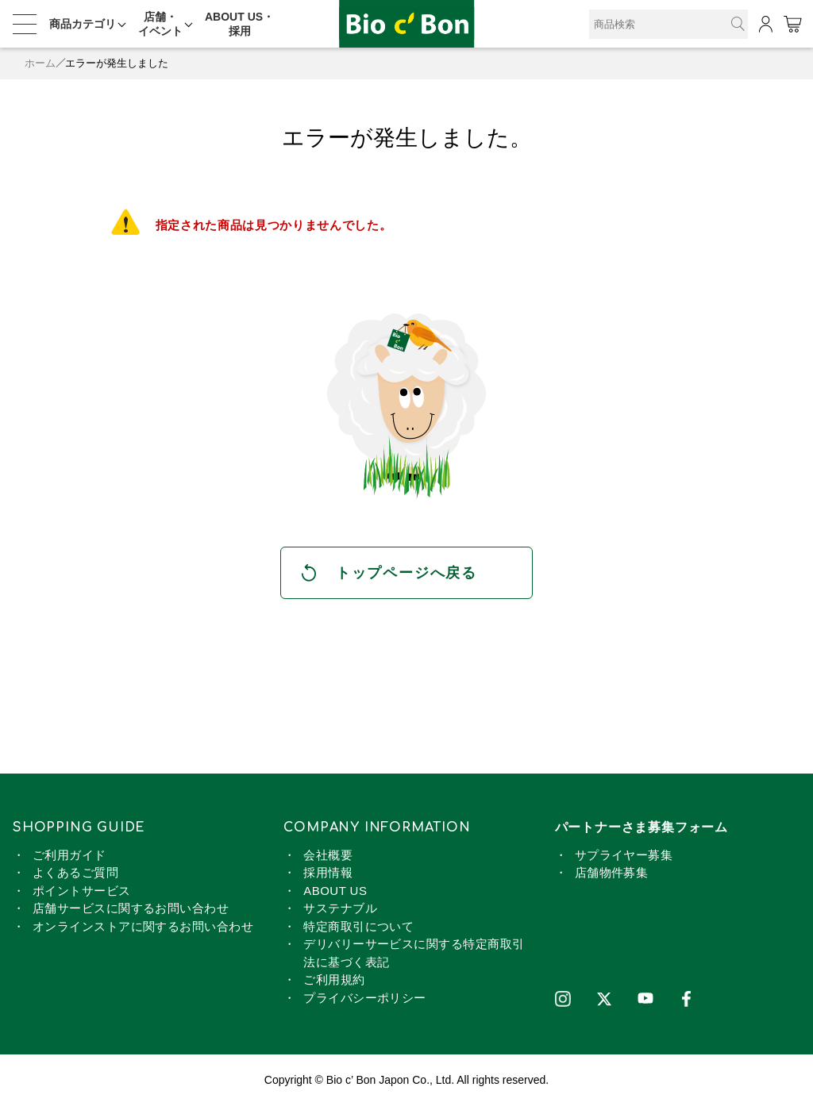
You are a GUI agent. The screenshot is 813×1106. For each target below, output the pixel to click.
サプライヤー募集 (624, 855)
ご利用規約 (333, 979)
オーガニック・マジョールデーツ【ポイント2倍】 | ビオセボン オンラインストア (406, 24)
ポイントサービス (82, 890)
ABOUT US (335, 890)
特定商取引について (358, 926)
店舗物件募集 (612, 872)
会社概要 (328, 855)
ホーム (40, 63)
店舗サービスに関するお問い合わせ (131, 908)
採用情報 (328, 872)
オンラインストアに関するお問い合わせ (143, 926)
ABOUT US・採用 (239, 23)
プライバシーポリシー (364, 997)
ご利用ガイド (69, 855)
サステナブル (340, 908)
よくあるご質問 (75, 872)
